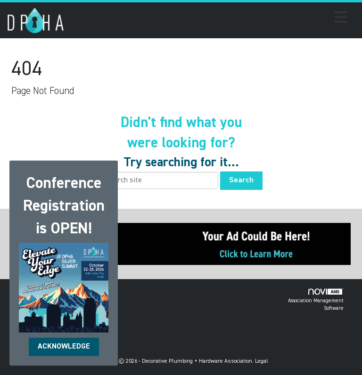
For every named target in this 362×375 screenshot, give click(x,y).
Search (241, 180)
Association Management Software (316, 300)
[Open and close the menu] (208, 19)
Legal (261, 361)
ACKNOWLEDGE (64, 346)
